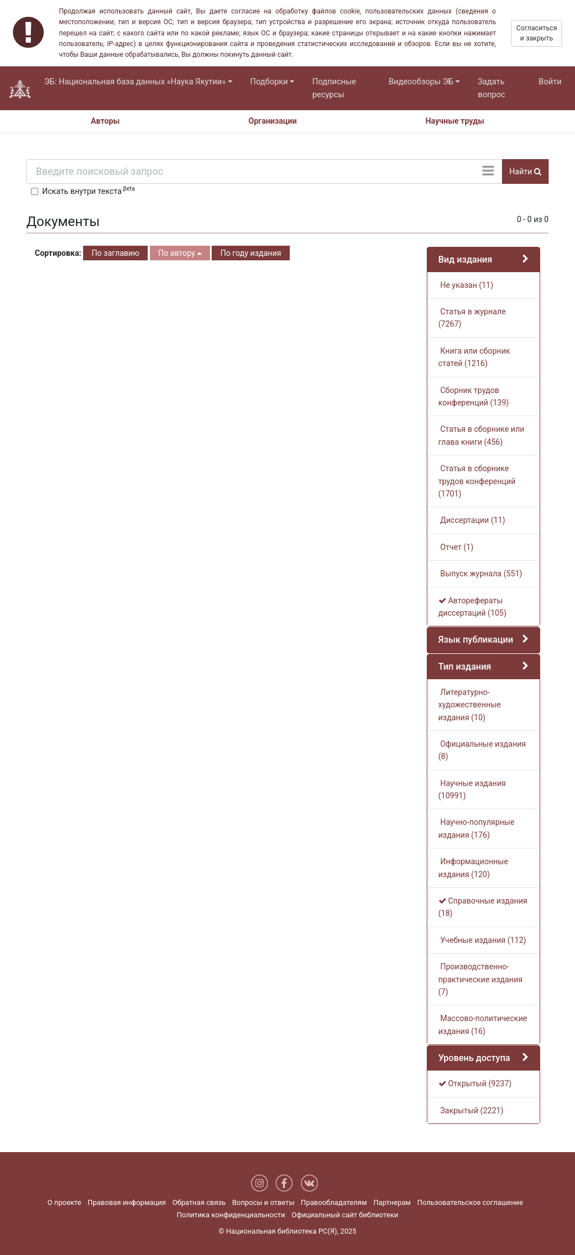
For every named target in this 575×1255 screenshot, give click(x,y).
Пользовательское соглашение (470, 1202)
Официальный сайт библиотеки (344, 1215)
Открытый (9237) (475, 1083)
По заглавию (115, 253)
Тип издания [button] (465, 666)
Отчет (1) (456, 547)
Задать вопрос (491, 88)
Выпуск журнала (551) (480, 573)
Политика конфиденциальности (231, 1215)
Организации (273, 120)
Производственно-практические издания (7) (481, 979)
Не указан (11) (466, 285)
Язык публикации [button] (476, 639)
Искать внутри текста (88, 190)
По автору (180, 253)
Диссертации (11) (472, 520)
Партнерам (392, 1202)
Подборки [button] (269, 82)
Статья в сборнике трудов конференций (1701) (477, 481)
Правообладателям (334, 1202)
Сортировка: (58, 253)
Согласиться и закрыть (536, 33)
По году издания (250, 253)
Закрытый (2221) (471, 1110)
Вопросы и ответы (263, 1202)
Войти (550, 82)
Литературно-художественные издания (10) (470, 705)
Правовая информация (127, 1202)
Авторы (105, 120)
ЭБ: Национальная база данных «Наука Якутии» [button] (135, 82)
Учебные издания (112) (482, 940)
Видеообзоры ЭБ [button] (421, 82)
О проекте (64, 1202)
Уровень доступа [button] (474, 1058)
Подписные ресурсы (334, 88)
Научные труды (455, 120)
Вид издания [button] (465, 259)
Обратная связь (199, 1202)
